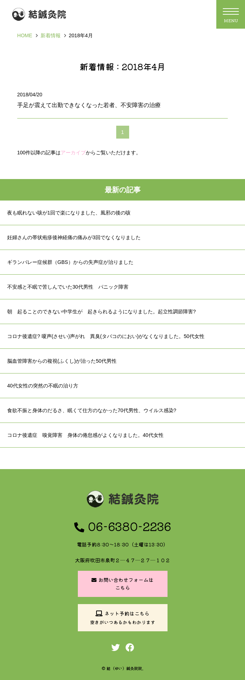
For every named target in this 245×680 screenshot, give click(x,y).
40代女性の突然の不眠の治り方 (42, 386)
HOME (24, 35)
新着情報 (51, 35)
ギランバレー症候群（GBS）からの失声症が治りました (70, 262)
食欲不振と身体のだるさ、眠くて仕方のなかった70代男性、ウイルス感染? (91, 410)
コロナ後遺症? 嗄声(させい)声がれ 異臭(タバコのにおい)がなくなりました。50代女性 (105, 336)
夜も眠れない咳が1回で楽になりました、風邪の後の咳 (69, 213)
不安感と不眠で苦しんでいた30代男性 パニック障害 (67, 287)
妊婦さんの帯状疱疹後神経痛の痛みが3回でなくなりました (74, 237)
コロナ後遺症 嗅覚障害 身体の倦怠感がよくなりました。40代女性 (85, 435)
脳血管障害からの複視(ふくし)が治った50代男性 (62, 361)
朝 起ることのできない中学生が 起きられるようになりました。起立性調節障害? (101, 311)
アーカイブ (73, 152)
